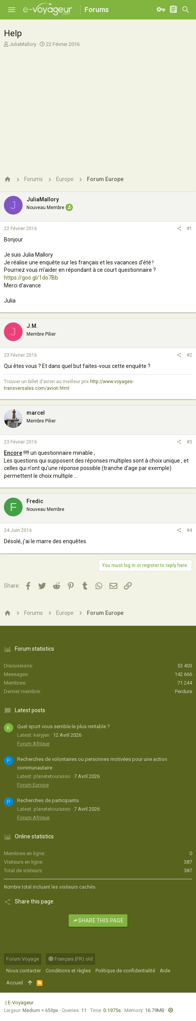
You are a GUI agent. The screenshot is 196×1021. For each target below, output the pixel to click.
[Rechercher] (186, 10)
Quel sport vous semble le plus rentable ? (63, 726)
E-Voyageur (21, 1002)
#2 (189, 355)
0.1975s (112, 1010)
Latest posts (30, 710)
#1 (189, 228)
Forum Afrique (33, 743)
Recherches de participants (48, 800)
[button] (11, 9)
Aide (165, 970)
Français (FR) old (70, 959)
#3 (189, 442)
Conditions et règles (68, 970)
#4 (189, 530)
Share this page (98, 920)
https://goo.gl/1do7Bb (31, 278)
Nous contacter (23, 970)
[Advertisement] (98, 108)
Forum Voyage (22, 959)
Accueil (14, 983)
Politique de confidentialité (125, 970)
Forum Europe (33, 785)
